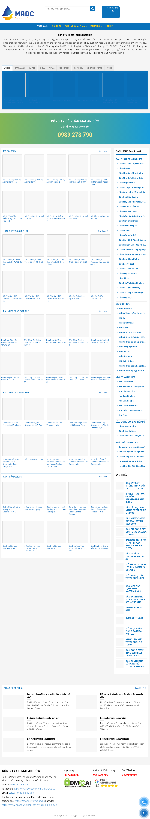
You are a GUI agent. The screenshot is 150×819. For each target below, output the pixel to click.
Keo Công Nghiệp (125, 377)
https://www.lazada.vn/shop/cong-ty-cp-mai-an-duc (29, 804)
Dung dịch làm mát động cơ (131, 447)
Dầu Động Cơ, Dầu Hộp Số (130, 421)
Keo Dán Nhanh (126, 381)
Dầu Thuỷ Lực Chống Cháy (131, 178)
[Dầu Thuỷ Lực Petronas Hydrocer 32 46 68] (100, 245)
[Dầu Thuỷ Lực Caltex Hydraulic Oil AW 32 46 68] (12, 245)
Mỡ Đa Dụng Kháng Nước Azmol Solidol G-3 (56, 218)
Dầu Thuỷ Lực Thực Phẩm (131, 173)
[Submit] (92, 8)
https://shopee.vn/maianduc (30, 800)
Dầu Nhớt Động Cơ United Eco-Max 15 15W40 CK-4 (9, 342)
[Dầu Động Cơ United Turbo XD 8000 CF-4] (101, 326)
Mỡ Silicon (123, 327)
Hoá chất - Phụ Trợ (127, 442)
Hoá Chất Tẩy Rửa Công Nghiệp (132, 466)
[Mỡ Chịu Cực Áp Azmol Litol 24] (34, 202)
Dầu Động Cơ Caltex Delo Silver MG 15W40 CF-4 (33, 379)
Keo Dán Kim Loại (127, 396)
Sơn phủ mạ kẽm (127, 391)
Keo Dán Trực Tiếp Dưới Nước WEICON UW (76, 548)
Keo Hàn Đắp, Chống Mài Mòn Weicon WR (99, 547)
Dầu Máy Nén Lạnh (128, 211)
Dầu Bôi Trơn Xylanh (128, 268)
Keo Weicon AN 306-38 (87, 100)
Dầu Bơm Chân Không (129, 259)
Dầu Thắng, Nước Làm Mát (131, 456)
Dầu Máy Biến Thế (127, 235)
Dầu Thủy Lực (125, 168)
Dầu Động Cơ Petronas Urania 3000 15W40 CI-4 (101, 379)
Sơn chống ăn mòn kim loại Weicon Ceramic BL (14, 101)
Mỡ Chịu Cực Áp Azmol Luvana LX (78, 217)
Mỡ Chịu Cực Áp (126, 323)
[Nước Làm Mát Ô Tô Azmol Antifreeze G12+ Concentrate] (78, 445)
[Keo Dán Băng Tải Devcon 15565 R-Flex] (34, 409)
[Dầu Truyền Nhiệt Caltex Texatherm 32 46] (56, 282)
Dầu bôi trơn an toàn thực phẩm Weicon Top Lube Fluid (99, 509)
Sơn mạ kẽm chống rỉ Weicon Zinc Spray (33, 508)
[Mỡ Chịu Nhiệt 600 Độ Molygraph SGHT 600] (78, 166)
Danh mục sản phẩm (76, 26)
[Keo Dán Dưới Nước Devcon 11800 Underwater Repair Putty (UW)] (12, 445)
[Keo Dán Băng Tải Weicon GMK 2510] (113, 85)
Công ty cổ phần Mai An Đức (75, 121)
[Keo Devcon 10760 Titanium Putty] (56, 409)
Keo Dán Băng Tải (127, 401)
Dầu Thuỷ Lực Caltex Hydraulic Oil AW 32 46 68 (12, 261)
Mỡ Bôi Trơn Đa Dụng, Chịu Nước (132, 342)
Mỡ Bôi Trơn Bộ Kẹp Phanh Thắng (132, 370)
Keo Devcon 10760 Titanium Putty (54, 424)
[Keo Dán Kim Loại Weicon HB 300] (39, 85)
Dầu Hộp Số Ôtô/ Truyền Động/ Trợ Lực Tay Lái (132, 435)
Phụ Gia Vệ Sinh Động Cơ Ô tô (132, 451)
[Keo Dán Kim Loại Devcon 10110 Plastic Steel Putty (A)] (100, 409)
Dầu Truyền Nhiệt (127, 182)
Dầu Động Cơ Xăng (127, 426)
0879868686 (129, 774)
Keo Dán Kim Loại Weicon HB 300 (36, 101)
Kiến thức (96, 26)
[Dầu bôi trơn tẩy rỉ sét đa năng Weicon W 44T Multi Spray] (56, 493)
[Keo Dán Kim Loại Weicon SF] (56, 532)
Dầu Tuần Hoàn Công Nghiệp (132, 249)
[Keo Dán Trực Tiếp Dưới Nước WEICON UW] (78, 532)
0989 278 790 (75, 134)
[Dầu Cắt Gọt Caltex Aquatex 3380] (78, 282)
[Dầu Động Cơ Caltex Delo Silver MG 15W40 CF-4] (34, 363)
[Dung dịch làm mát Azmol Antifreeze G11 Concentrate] (100, 445)
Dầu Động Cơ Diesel (128, 431)
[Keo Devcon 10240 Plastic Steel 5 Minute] (12, 409)
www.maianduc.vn (20, 784)
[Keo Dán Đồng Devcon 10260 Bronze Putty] (78, 409)
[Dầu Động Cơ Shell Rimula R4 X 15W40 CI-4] (79, 326)
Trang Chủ (42, 26)
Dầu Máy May (125, 297)
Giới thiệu (56, 26)
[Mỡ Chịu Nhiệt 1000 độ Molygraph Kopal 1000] (100, 166)
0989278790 (100, 774)
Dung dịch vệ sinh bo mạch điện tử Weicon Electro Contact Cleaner (77, 510)
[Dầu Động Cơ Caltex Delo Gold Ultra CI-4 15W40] (34, 326)
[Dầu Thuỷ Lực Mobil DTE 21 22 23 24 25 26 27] (78, 245)
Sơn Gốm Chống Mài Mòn (130, 410)
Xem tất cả (140, 688)
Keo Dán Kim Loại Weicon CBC (134, 101)
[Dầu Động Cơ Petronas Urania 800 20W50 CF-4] (79, 363)
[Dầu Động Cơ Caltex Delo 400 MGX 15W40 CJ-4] (56, 363)
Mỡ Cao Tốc (124, 351)
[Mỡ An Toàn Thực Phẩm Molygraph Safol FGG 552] (12, 202)
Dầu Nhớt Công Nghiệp (129, 159)
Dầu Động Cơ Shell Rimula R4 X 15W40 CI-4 (78, 342)
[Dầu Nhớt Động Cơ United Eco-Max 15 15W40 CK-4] (11, 326)
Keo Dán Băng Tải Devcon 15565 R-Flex (33, 424)
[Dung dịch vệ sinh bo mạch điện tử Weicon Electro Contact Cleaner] (78, 493)
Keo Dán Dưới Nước (128, 405)
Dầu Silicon (124, 278)
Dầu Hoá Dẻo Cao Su (128, 197)
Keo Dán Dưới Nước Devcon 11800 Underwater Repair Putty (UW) (10, 463)
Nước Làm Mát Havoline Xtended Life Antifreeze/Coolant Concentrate (56, 463)
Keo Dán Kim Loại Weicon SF (54, 547)
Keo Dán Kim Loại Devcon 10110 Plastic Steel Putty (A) (100, 425)
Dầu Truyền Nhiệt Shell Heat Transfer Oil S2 (12, 298)
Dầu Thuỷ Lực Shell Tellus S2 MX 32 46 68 (34, 260)
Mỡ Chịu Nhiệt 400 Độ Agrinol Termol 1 (34, 180)
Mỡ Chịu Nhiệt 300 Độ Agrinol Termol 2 (11, 180)
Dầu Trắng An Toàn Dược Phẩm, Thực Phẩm (132, 216)
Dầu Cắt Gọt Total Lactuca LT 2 (98, 297)
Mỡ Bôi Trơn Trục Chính (130, 332)
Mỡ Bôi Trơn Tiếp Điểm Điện (132, 337)
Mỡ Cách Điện (125, 356)
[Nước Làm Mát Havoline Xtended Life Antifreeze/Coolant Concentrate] (56, 445)
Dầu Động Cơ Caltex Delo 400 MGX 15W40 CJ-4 (55, 379)
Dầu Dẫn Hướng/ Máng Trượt (132, 254)
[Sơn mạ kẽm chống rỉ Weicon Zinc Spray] (34, 493)
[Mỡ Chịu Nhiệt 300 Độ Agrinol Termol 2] (12, 166)
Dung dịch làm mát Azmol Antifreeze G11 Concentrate (100, 461)
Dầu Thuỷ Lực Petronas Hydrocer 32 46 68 (100, 261)
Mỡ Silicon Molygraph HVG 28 (100, 217)
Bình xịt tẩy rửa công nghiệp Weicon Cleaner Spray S (11, 509)
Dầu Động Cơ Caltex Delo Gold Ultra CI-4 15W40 (32, 342)
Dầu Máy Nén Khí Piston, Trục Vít (132, 202)
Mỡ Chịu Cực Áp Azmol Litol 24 (34, 217)
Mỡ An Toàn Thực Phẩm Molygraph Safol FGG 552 (12, 218)
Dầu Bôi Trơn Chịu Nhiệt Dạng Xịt (132, 163)
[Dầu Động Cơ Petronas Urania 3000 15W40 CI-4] (101, 363)
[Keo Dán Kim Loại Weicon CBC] (138, 85)
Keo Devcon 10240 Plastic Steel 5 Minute (11, 424)
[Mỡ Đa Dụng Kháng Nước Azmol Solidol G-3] (56, 202)
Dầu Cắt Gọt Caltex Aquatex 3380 (76, 297)
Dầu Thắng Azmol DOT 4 (34, 460)
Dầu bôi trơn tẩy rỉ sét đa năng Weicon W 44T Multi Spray (56, 509)
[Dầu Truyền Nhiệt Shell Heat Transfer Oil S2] (12, 282)
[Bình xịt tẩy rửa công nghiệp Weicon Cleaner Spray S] (12, 493)
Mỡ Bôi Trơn (123, 304)
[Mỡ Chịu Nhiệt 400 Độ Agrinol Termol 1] (34, 166)
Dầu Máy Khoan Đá (128, 273)
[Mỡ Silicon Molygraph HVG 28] (100, 202)
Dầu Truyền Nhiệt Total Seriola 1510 (32, 297)
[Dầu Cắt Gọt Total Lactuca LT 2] (100, 282)
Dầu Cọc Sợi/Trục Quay (129, 287)
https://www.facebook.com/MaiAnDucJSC (34, 788)
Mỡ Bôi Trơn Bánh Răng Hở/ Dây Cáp (132, 366)
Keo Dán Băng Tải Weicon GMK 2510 (110, 101)
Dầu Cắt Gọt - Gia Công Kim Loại (132, 187)
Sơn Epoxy (123, 415)
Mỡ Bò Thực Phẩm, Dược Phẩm (132, 313)
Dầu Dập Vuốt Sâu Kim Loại (131, 283)
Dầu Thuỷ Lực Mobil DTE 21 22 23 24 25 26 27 (77, 261)
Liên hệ (109, 26)
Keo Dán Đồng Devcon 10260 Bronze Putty (78, 424)
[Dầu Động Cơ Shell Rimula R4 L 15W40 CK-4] (56, 326)
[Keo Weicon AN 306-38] (88, 85)
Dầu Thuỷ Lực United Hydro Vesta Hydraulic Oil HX (56, 261)
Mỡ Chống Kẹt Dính (128, 346)
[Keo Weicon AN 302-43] (64, 85)
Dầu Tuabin (124, 230)
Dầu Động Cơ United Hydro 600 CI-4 (10, 378)
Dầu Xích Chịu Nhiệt (128, 221)
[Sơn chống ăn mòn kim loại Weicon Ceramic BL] (14, 85)
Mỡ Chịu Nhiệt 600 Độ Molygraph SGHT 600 (77, 180)
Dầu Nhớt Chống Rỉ (128, 225)
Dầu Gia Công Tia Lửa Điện (131, 292)
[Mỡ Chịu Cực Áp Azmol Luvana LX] (78, 202)
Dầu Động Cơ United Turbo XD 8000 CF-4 (100, 341)
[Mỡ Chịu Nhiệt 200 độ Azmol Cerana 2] (56, 166)
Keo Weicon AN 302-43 (63, 100)
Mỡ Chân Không (126, 361)
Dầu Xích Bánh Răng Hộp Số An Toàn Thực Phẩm (132, 240)
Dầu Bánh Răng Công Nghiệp (132, 192)
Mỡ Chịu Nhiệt (125, 308)
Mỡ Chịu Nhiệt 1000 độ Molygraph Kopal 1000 (99, 181)
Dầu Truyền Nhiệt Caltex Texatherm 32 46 (55, 298)
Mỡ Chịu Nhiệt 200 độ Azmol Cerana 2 (56, 180)
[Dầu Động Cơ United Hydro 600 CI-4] (11, 363)
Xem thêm (104, 151)
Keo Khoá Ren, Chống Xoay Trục (132, 386)
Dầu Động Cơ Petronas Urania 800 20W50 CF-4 (79, 378)
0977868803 (71, 775)
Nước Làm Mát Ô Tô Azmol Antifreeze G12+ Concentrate (78, 461)
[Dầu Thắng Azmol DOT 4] (34, 445)
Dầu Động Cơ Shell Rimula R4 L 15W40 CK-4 (56, 342)
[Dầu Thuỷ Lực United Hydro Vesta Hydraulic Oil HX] (56, 245)
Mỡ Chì (122, 318)
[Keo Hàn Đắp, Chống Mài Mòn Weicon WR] (100, 532)
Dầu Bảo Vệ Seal (126, 264)
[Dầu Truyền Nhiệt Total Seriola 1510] (34, 282)
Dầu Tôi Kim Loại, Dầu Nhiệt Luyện (132, 245)
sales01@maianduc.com (21, 792)
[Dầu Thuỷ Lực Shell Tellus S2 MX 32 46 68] (34, 245)
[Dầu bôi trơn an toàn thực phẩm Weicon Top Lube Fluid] (100, 493)
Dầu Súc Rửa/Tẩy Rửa (129, 206)
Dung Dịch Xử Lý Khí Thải (130, 461)
